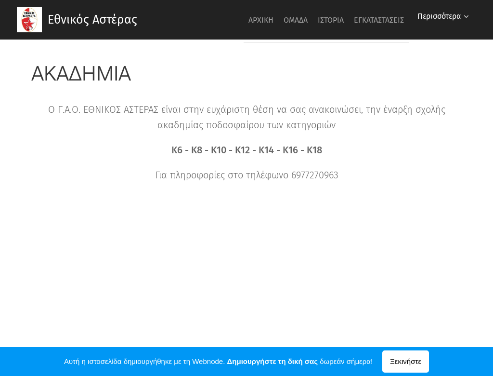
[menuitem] (235, 20)
